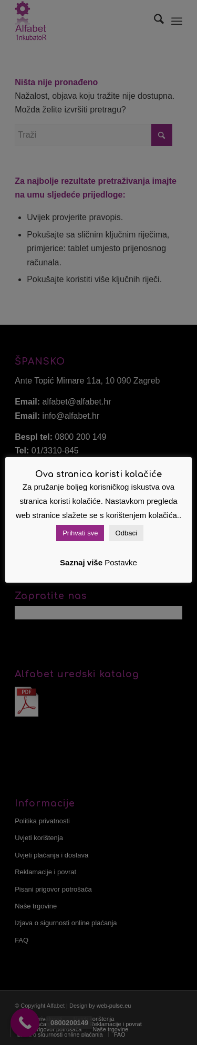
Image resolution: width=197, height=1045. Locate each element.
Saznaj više (81, 562)
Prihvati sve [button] (80, 533)
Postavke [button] (121, 562)
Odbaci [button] (126, 533)
